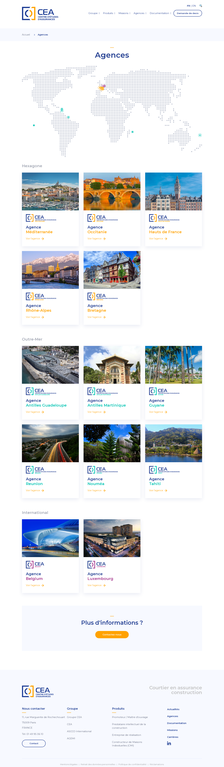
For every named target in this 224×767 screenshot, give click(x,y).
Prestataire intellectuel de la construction (129, 726)
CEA (69, 724)
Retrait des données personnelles (98, 764)
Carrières (172, 736)
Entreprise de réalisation (126, 734)
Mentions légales (68, 764)
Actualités (173, 709)
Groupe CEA (74, 717)
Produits (108, 13)
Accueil (26, 34)
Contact (34, 743)
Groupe (93, 13)
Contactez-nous (112, 634)
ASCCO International (79, 731)
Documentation (159, 13)
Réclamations (157, 764)
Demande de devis (188, 13)
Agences (139, 13)
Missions (123, 13)
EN (194, 5)
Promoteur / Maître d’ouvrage (130, 717)
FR (188, 5)
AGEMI (71, 738)
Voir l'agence (35, 238)
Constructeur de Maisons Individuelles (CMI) (127, 744)
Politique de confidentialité (132, 764)
